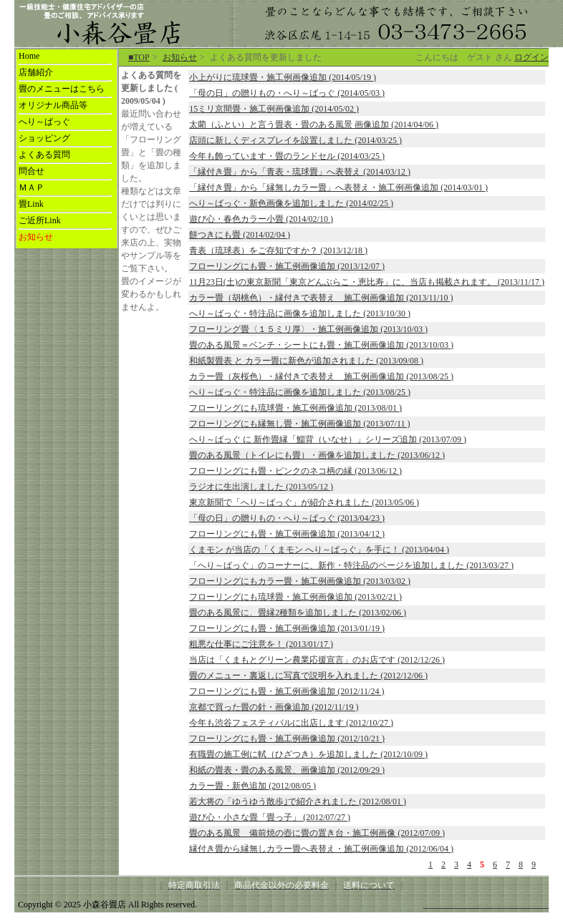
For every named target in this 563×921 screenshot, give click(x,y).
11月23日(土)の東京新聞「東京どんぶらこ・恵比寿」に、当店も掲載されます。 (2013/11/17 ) (366, 282)
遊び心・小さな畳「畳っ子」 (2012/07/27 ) (269, 817)
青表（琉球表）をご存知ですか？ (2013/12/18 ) (278, 250)
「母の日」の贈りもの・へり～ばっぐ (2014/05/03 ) (287, 93)
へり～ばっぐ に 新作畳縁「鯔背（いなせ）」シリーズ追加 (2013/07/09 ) (327, 439)
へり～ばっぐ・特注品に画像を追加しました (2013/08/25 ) (299, 392)
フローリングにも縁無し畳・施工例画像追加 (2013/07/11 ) (299, 424)
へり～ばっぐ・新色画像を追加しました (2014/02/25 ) (291, 203)
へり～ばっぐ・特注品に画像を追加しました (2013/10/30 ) (299, 313)
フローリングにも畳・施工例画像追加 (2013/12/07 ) (287, 266)
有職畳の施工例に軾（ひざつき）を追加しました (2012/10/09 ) (308, 754)
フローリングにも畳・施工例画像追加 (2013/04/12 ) (287, 534)
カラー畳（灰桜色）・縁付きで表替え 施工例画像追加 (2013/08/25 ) (321, 376)
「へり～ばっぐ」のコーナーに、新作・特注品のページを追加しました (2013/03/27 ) (351, 565)
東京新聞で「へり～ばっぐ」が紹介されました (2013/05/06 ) (304, 502)
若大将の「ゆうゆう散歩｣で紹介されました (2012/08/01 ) (297, 801)
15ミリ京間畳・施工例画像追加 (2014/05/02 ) (274, 109)
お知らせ (180, 57)
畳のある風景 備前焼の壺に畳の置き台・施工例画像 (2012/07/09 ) (317, 833)
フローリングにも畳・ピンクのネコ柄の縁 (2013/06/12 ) (295, 471)
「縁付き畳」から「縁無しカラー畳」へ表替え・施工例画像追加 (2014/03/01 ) (338, 187)
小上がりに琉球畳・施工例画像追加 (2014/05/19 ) (282, 77)
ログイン (531, 57)
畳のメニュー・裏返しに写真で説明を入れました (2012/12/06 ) (308, 676)
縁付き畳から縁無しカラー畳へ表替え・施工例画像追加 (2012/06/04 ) (321, 849)
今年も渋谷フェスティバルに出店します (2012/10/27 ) (291, 723)
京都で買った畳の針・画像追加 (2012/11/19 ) (273, 707)
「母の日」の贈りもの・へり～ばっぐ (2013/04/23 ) (287, 518)
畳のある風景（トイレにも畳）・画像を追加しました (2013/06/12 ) (317, 455)
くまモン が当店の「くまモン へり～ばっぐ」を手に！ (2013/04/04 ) (319, 550)
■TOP (139, 57)
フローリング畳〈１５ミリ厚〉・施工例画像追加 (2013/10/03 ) (308, 329)
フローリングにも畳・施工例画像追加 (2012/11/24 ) (286, 691)
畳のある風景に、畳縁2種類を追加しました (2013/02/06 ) (297, 613)
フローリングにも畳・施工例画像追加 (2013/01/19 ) (287, 628)
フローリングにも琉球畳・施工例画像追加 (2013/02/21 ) (295, 597)
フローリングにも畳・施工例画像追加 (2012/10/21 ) (287, 739)
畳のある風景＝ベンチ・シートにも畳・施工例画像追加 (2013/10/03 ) (321, 345)
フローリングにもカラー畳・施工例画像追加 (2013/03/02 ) (299, 581)
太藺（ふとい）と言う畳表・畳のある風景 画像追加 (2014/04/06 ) (313, 125)
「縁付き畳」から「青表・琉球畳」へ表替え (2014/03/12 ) (299, 172)
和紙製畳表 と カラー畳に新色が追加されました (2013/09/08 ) (306, 361)
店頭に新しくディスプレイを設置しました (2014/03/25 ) (295, 140)
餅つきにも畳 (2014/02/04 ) (239, 235)
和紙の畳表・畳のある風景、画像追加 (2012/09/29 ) (287, 770)
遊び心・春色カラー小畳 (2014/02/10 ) (261, 219)
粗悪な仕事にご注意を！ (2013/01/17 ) (261, 644)
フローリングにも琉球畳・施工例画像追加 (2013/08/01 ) (295, 408)
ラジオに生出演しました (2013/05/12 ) (261, 487)
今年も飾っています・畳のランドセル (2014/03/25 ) (287, 156)
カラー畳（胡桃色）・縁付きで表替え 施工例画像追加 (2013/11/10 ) (321, 298)
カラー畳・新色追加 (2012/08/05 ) (252, 786)
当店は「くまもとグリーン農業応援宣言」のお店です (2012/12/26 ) (317, 660)
